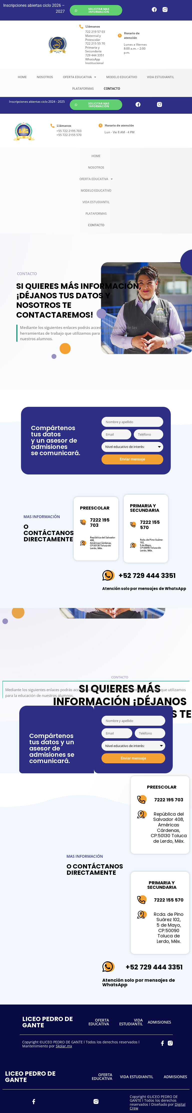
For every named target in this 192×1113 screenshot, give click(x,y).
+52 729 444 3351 (147, 575)
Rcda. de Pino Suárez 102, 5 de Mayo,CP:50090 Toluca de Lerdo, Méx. (151, 545)
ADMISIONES (159, 1013)
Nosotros (45, 77)
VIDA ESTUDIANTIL (131, 1013)
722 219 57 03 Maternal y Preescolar (95, 36)
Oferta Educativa (79, 77)
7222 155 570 (150, 525)
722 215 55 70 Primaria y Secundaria (95, 47)
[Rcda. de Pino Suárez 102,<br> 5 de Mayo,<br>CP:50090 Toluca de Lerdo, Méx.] (133, 545)
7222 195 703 (100, 523)
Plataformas (83, 88)
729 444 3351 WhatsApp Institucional (94, 59)
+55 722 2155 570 (69, 135)
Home (22, 77)
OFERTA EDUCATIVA (98, 1013)
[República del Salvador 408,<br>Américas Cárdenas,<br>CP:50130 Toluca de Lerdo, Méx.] (83, 543)
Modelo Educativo (121, 77)
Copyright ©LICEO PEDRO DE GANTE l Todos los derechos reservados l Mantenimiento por (81, 1035)
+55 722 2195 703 (69, 131)
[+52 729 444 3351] (108, 575)
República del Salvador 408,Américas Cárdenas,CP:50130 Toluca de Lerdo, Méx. (102, 543)
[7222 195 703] (83, 522)
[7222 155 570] (133, 524)
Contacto (112, 88)
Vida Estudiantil (160, 77)
